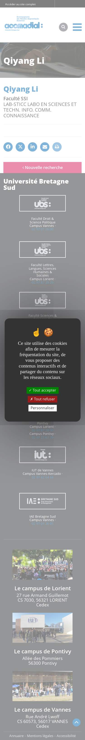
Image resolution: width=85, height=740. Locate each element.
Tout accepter (42, 390)
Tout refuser (42, 399)
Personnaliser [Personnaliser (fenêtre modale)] (42, 407)
